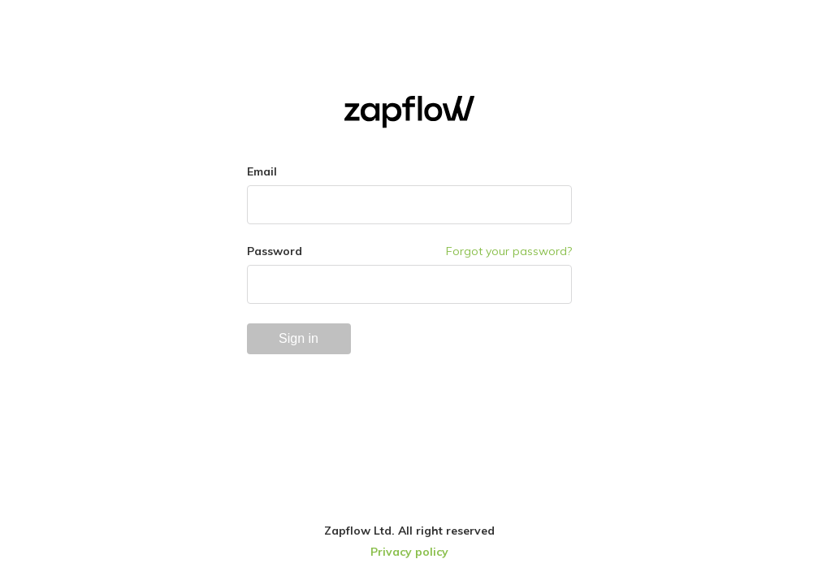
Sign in (298, 338)
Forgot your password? (509, 251)
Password (274, 251)
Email (262, 171)
